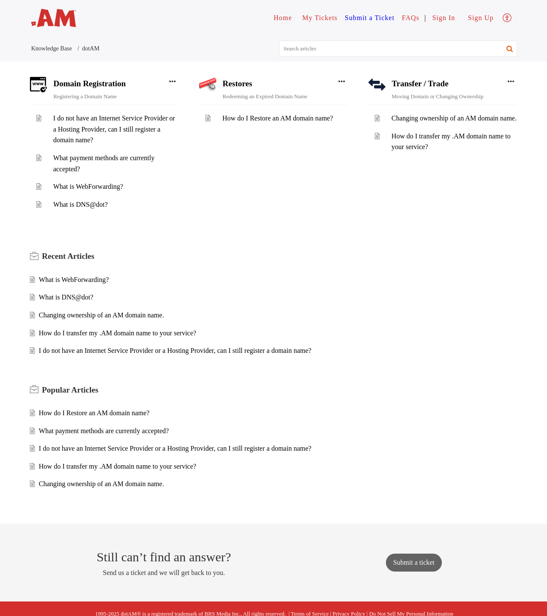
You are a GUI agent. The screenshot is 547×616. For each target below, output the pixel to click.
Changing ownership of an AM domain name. (454, 118)
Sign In (443, 17)
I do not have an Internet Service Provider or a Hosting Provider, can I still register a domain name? (114, 129)
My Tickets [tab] (319, 17)
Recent (68, 256)
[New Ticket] (414, 562)
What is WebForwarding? (88, 186)
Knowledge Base (51, 48)
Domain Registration (89, 83)
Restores (237, 83)
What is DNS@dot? (80, 204)
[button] (509, 49)
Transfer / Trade (420, 83)
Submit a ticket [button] (414, 562)
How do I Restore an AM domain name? (277, 118)
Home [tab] (283, 17)
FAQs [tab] (410, 17)
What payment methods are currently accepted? (104, 430)
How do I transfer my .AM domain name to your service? (117, 333)
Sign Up (481, 17)
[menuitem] (443, 18)
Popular (70, 389)
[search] (398, 49)
